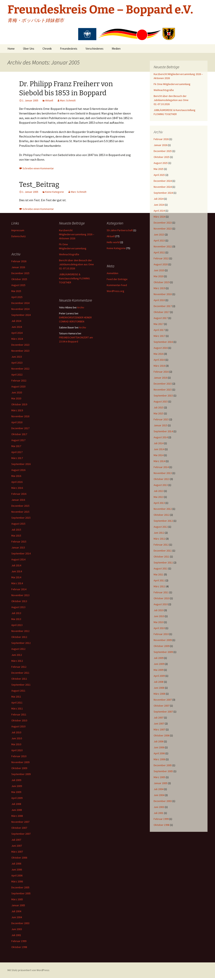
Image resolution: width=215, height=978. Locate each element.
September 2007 (163, 711)
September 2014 (163, 431)
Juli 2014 (158, 443)
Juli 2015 (158, 407)
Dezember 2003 (163, 801)
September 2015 (163, 395)
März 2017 (159, 336)
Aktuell (49, 100)
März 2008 (159, 693)
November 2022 (163, 246)
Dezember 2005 (163, 765)
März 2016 (159, 365)
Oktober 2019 (161, 282)
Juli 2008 (158, 681)
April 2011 (159, 580)
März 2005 (159, 777)
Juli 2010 (158, 610)
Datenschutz (18, 236)
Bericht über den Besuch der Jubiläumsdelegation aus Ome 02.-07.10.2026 (171, 100)
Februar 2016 (161, 371)
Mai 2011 (158, 574)
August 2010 (161, 604)
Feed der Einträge (117, 279)
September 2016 (163, 342)
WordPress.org (115, 291)
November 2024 (163, 187)
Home (11, 48)
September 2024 (163, 192)
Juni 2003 (159, 807)
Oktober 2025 (161, 157)
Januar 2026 (160, 145)
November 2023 (163, 228)
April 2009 (159, 676)
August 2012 (161, 526)
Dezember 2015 (163, 383)
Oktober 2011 (161, 556)
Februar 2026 (161, 139)
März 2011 (159, 586)
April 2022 (159, 252)
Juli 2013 (158, 491)
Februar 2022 (161, 258)
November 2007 (163, 699)
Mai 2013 (158, 497)
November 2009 (163, 640)
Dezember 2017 (163, 306)
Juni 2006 (159, 747)
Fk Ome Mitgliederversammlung (172, 84)
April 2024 (159, 210)
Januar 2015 (160, 425)
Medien (116, 48)
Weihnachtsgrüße (164, 90)
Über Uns (28, 48)
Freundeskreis (68, 48)
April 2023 (159, 240)
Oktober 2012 (161, 515)
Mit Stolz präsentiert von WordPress (28, 970)
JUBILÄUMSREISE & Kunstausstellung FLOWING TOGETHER (74, 278)
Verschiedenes (94, 48)
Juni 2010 (159, 616)
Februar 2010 (161, 634)
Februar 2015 (161, 419)
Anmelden (112, 273)
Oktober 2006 (161, 735)
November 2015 (163, 389)
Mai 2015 (158, 413)
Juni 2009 (159, 664)
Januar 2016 (160, 377)
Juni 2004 (159, 795)
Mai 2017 (158, 324)
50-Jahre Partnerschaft (120, 230)
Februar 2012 (161, 544)
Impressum (17, 230)
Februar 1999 (161, 819)
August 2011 (161, 568)
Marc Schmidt (68, 100)
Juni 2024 (159, 204)
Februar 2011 (161, 592)
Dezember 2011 (163, 550)
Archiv (80, 307)
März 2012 (159, 538)
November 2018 (163, 294)
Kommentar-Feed (117, 285)
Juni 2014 (159, 449)
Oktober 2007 (161, 705)
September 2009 (163, 652)
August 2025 (161, 163)
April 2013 (159, 503)
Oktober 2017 (161, 312)
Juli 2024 (158, 198)
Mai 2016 (158, 353)
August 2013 (161, 485)
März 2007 (159, 729)
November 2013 (163, 473)
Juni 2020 (159, 270)
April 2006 (159, 753)
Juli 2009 (158, 658)
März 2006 (159, 759)
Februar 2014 (161, 467)
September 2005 (163, 771)
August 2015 (161, 401)
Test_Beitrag (39, 184)
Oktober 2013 (161, 479)
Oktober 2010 (161, 598)
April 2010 (159, 628)
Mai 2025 (158, 169)
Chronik (47, 48)
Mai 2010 (158, 622)
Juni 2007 (159, 723)
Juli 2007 (158, 717)
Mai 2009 (158, 670)
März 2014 (159, 461)
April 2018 (159, 300)
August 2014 (161, 437)
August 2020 (161, 264)
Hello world (113, 242)
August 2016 (161, 348)
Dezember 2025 (163, 151)
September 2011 (163, 562)
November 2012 (163, 509)
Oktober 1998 (161, 825)
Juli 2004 (158, 789)
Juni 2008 (159, 687)
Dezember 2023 (163, 222)
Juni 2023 (159, 234)
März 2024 (159, 216)
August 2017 (161, 318)
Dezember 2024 (163, 181)
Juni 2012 (159, 532)
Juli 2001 (158, 813)
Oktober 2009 (161, 646)
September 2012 (163, 520)
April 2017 (159, 330)
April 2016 (159, 359)
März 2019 (159, 288)
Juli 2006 (158, 741)
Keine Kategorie (54, 192)
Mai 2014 (158, 455)
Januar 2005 (160, 783)
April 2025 (159, 175)
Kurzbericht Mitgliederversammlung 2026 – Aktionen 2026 (76, 234)
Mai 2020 (158, 276)
